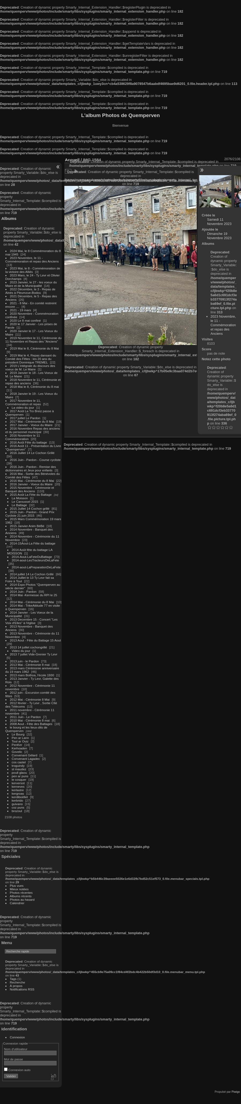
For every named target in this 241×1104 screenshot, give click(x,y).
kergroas (18, 793)
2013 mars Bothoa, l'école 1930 (32, 675)
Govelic (17, 751)
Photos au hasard (22, 899)
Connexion (17, 1037)
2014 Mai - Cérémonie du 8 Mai (32, 602)
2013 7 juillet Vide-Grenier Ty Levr (33, 654)
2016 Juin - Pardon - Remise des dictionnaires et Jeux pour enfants (30, 468)
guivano (17, 804)
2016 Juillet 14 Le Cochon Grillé (32, 453)
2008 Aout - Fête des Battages (31, 724)
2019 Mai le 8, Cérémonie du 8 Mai (34, 348)
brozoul (17, 811)
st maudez (19, 769)
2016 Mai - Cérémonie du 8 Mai (32, 480)
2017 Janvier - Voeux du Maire (31, 425)
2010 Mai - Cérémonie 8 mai (30, 720)
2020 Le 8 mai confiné (25, 320)
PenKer (17, 744)
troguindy (18, 765)
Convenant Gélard (25, 755)
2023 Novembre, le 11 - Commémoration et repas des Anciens (32, 259)
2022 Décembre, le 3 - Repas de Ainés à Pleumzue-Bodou (30, 290)
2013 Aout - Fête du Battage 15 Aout (35, 640)
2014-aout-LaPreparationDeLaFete (36, 567)
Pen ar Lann (20, 737)
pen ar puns (20, 776)
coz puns (18, 807)
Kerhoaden (19, 748)
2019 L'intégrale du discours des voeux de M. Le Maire (30, 367)
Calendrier (17, 903)
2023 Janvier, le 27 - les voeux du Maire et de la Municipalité (31, 283)
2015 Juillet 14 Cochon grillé (30, 508)
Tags (13, 979)
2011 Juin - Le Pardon (25, 717)
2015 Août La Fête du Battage (31, 494)
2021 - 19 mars (20, 310)
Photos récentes (21, 892)
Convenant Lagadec (26, 758)
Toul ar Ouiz (20, 741)
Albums (8, 218)
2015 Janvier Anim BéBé (27, 526)
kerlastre (18, 790)
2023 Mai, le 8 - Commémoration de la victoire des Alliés (32, 269)
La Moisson (20, 498)
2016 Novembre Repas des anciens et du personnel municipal (32, 430)
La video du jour (23, 407)
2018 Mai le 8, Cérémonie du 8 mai (34, 386)
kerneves (18, 786)
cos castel (19, 762)
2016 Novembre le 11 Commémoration (22, 437)
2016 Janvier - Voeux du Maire (31, 484)
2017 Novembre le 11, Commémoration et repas (23, 402)
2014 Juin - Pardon (23, 591)
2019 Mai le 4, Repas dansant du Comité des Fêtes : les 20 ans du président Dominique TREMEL (30, 359)
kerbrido (17, 800)
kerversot (18, 783)
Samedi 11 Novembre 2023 (219, 221)
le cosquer (19, 779)
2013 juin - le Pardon (24, 661)
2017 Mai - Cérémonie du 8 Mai (32, 421)
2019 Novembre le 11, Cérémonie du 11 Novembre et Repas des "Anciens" (33, 339)
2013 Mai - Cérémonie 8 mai (30, 664)
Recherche (17, 982)
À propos (16, 985)
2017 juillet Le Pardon (25, 418)
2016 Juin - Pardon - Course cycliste (35, 459)
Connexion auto (17, 1070)
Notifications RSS (22, 989)
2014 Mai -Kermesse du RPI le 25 (33, 595)
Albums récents (21, 896)
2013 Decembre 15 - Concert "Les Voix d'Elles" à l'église (31, 621)
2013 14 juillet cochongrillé (29, 647)
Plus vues (17, 885)
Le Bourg (18, 734)
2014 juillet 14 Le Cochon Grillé (32, 574)
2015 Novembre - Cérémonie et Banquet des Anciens (29, 489)
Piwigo (236, 1091)
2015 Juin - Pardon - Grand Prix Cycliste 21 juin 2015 (29, 513)
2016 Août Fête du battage (28, 442)
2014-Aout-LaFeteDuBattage (32, 556)
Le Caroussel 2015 (25, 501)
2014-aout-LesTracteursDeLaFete (35, 560)
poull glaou (19, 772)
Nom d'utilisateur (15, 1049)
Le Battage (19, 505)
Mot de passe (13, 1059)
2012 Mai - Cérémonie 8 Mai (30, 699)
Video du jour (21, 650)
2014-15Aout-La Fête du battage (32, 543)
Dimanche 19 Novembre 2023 (219, 236)
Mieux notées (19, 889)
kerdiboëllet (20, 797)
